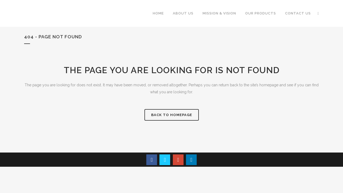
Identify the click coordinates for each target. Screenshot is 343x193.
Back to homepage (171, 115)
